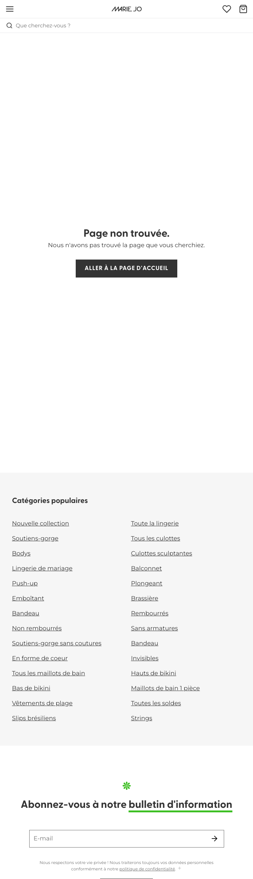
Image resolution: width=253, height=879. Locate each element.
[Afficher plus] (179, 868)
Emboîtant (28, 598)
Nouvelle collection (40, 523)
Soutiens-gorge (35, 538)
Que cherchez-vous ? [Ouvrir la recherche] (38, 25)
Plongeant (147, 583)
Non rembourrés (37, 628)
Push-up (25, 583)
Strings (142, 718)
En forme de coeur (40, 658)
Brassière (145, 598)
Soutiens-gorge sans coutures (57, 643)
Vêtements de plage (42, 703)
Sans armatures (154, 628)
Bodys (21, 553)
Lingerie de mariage (42, 568)
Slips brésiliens (34, 718)
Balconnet (146, 568)
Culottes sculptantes (161, 553)
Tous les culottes (155, 538)
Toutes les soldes (156, 703)
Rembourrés (150, 613)
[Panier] (243, 9)
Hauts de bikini (154, 673)
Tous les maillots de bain (48, 673)
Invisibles (145, 658)
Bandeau (25, 613)
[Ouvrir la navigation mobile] (9, 9)
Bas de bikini (31, 688)
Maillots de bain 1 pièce (165, 688)
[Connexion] (227, 9)
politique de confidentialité (147, 869)
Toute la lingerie (155, 523)
